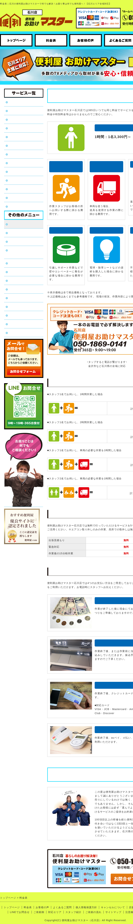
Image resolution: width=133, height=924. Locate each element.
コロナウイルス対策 (22, 289)
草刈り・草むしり (21, 136)
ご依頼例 (15, 306)
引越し (13, 162)
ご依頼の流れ (18, 332)
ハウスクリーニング (22, 206)
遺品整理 (15, 119)
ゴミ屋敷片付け (19, 128)
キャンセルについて (22, 271)
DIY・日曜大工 (19, 154)
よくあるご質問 (19, 241)
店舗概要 (15, 280)
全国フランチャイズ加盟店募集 (24, 252)
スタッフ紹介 (18, 323)
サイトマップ (113, 912)
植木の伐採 (16, 180)
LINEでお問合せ (20, 297)
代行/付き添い (18, 188)
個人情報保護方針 (21, 263)
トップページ (18, 101)
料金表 (13, 224)
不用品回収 (16, 110)
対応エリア (16, 315)
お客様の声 (16, 232)
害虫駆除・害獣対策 (22, 197)
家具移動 (15, 145)
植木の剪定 (16, 171)
